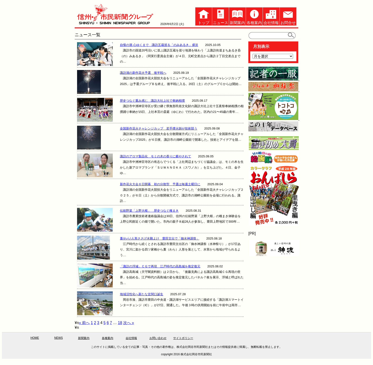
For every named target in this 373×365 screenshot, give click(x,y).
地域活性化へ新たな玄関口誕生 (141, 294)
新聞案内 (237, 16)
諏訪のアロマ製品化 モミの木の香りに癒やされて (155, 156)
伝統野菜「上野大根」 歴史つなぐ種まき (149, 210)
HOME (34, 338)
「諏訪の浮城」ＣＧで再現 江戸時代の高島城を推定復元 (160, 266)
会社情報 (271, 16)
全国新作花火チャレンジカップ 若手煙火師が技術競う (158, 128)
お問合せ (288, 16)
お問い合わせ (158, 338)
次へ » (128, 323)
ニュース (220, 16)
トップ (203, 16)
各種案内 (254, 16)
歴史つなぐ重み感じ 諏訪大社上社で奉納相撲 (152, 100)
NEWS (58, 338)
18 (120, 323)
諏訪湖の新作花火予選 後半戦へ (143, 73)
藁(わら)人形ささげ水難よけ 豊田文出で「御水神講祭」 (159, 238)
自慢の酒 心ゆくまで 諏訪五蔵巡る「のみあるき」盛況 (159, 45)
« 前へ (84, 323)
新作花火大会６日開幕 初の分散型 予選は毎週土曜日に (160, 184)
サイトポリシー (183, 338)
